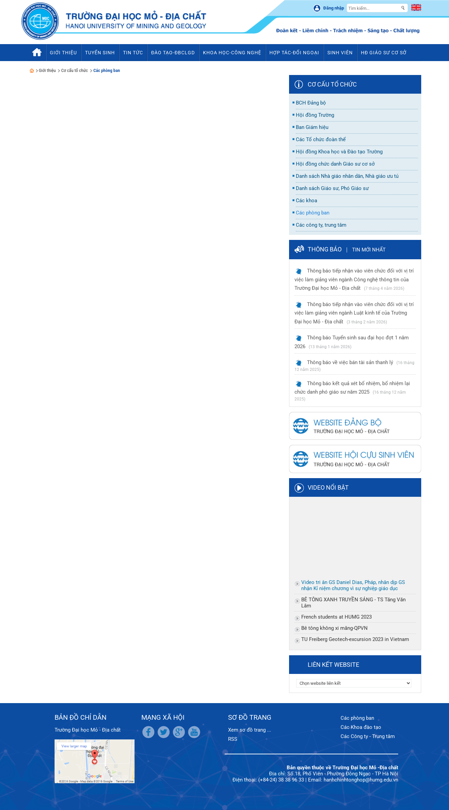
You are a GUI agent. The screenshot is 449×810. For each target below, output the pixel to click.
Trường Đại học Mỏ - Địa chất (88, 730)
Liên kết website (333, 664)
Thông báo (325, 249)
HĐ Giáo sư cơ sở (384, 52)
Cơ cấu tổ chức (74, 70)
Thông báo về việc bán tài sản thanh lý (350, 362)
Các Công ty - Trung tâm (368, 736)
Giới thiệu (47, 70)
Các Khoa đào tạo (361, 727)
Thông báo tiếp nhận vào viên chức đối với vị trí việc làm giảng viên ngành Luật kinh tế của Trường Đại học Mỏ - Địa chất (354, 313)
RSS (232, 739)
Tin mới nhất (369, 250)
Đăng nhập (333, 8)
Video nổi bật (328, 487)
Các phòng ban (106, 70)
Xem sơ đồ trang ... (249, 730)
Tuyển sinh (100, 52)
